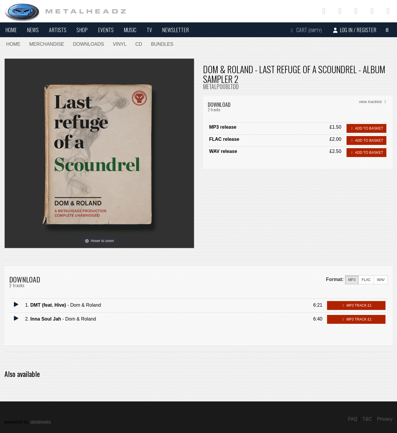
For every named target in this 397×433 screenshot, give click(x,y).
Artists (57, 30)
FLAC (366, 280)
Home (11, 30)
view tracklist (373, 101)
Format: (335, 279)
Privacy (385, 418)
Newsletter (175, 30)
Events (106, 30)
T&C (367, 418)
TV (149, 30)
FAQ (352, 418)
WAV (381, 280)
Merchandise (46, 44)
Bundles (162, 44)
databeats (40, 421)
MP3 (352, 280)
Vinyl (119, 44)
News (33, 30)
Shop (82, 30)
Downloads (88, 44)
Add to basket (366, 128)
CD (138, 44)
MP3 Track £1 (356, 305)
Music (130, 30)
